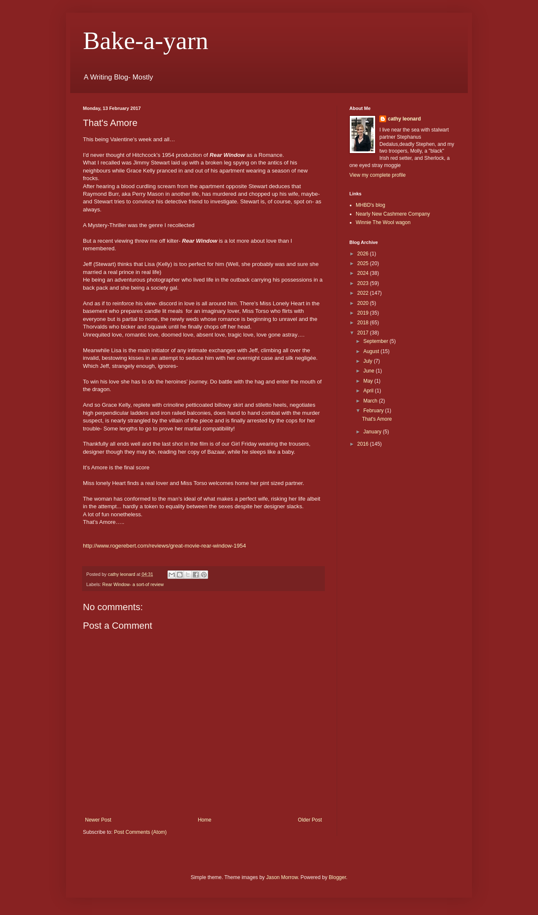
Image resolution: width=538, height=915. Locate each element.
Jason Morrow (282, 877)
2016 (363, 444)
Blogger (337, 877)
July (368, 361)
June (369, 371)
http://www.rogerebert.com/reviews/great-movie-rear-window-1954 (164, 545)
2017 (363, 333)
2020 (363, 303)
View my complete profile (377, 175)
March (371, 401)
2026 (363, 254)
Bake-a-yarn (145, 41)
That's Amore (377, 419)
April (369, 391)
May (368, 381)
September (376, 341)
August (372, 351)
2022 (363, 293)
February (374, 411)
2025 (363, 263)
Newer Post (98, 820)
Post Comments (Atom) (140, 832)
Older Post (310, 820)
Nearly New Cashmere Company (393, 214)
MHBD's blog (370, 205)
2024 (363, 273)
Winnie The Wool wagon (383, 222)
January (373, 432)
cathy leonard (404, 119)
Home (204, 820)
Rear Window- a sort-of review (133, 584)
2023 (363, 283)
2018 (363, 323)
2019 (363, 313)
